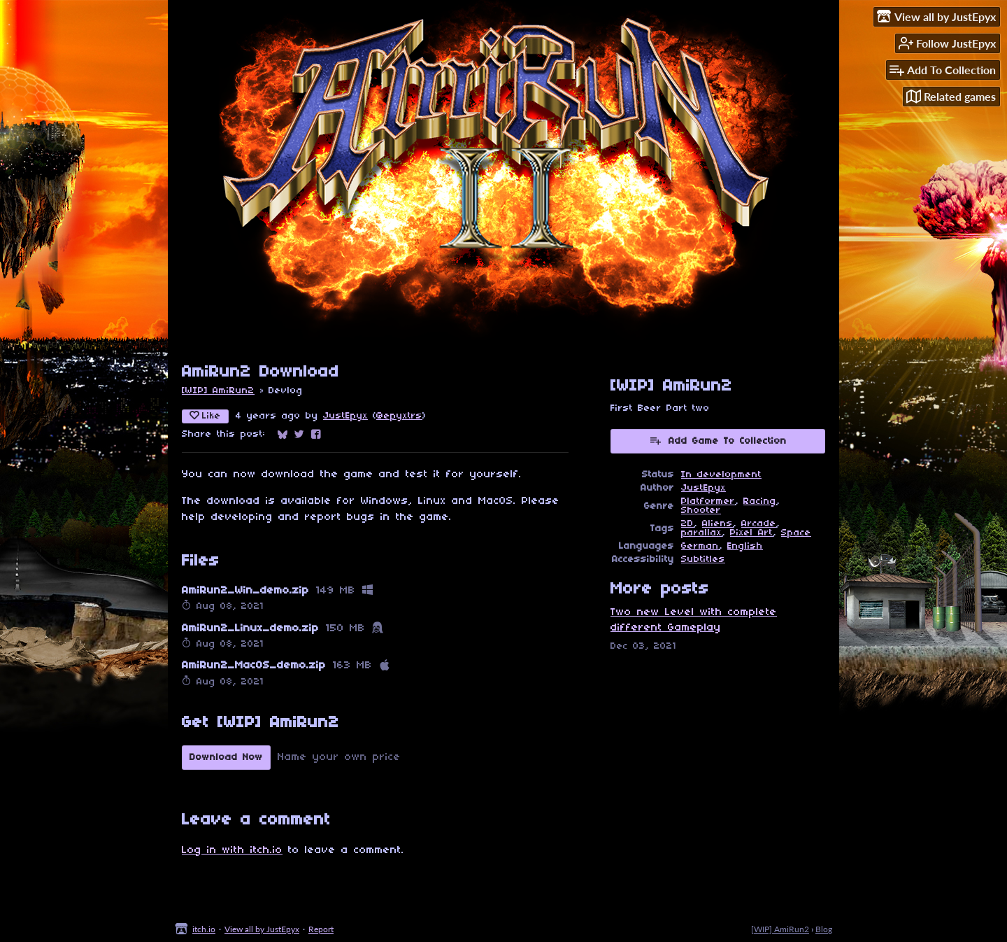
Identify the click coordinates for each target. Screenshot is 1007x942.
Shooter (701, 510)
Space (796, 532)
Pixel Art (751, 532)
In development (721, 474)
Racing (759, 501)
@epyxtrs (399, 416)
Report (321, 929)
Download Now (226, 757)
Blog (823, 929)
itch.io (203, 929)
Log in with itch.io (232, 850)
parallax (701, 532)
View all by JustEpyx (261, 929)
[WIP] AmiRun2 (218, 390)
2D (687, 523)
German (700, 546)
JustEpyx (345, 416)
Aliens (717, 523)
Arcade (758, 523)
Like (205, 415)
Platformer (708, 501)
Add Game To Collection (718, 440)
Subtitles (703, 559)
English (745, 546)
